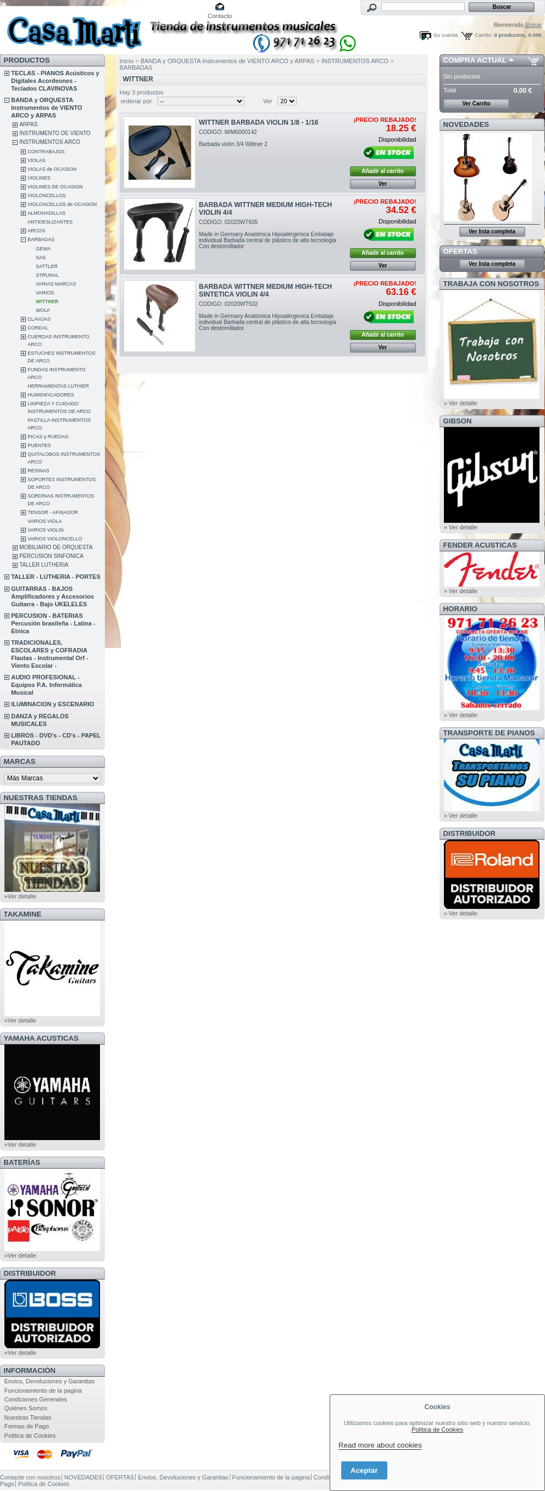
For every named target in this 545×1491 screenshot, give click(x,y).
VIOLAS (36, 160)
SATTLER (47, 266)
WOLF (43, 310)
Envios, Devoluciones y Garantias (49, 1381)
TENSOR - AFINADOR (52, 512)
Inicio (127, 61)
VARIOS (45, 292)
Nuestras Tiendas (28, 1417)
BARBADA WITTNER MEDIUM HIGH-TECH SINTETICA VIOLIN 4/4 (265, 290)
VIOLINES (39, 178)
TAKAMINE (23, 914)
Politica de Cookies (30, 1435)
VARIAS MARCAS (56, 284)
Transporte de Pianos (489, 733)
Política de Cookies (437, 1429)
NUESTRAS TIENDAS (40, 798)
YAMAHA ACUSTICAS (41, 1038)
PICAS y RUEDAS (47, 436)
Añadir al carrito (383, 171)
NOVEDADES (466, 124)
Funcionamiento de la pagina (43, 1390)
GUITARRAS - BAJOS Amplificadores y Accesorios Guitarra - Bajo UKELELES (52, 596)
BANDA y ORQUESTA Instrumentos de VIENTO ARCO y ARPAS (46, 108)
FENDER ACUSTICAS (480, 545)
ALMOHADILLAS (46, 213)
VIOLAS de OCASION (51, 169)
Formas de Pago (26, 1426)
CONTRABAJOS (46, 151)
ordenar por (136, 101)
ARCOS (36, 230)
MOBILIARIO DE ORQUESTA (55, 547)
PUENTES (39, 445)
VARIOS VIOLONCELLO (54, 538)
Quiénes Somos (25, 1408)
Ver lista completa (492, 231)
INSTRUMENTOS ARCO (49, 142)
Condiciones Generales (35, 1399)
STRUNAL (47, 275)
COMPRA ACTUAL (475, 60)
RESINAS (38, 470)
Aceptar (364, 1470)
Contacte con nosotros (30, 1477)
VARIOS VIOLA (44, 521)
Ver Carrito (476, 103)
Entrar (533, 24)
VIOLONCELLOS (46, 195)
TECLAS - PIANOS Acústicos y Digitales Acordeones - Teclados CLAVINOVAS (55, 81)
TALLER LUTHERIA (43, 565)
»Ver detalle (20, 896)
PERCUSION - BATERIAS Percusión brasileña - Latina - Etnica (53, 623)
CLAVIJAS (39, 319)
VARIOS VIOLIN (45, 530)
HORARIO (460, 609)
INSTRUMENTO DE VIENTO (55, 133)
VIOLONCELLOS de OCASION (62, 204)
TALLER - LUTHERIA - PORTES (56, 576)
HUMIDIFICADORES (50, 395)
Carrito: (483, 35)
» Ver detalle (460, 403)
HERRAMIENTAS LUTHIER (58, 386)
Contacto (220, 16)
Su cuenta (445, 35)
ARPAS (28, 124)
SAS (41, 257)
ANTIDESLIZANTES (50, 222)
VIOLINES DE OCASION (55, 186)
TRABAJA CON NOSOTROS (491, 284)
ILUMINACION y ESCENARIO (52, 704)
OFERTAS (460, 251)
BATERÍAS (22, 1162)
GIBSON (457, 421)
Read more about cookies (380, 1445)
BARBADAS (40, 239)
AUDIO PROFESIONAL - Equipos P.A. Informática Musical (46, 685)
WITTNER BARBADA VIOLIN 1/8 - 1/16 (258, 122)
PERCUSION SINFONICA (51, 556)
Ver (267, 101)
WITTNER (47, 301)
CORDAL (37, 328)
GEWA (43, 249)
